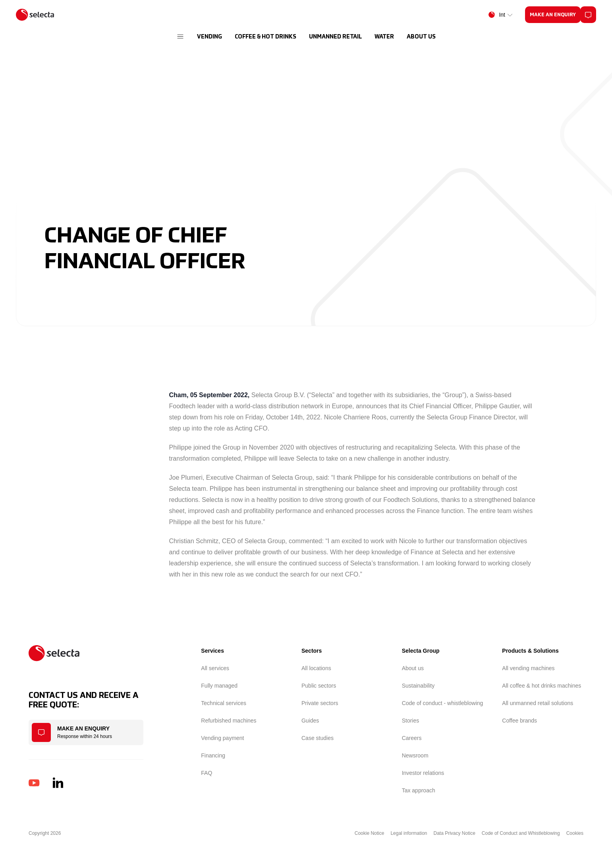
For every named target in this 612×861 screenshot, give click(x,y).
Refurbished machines (228, 720)
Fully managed (219, 685)
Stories (410, 720)
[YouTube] (34, 782)
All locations (316, 668)
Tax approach (418, 790)
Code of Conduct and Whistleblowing (521, 833)
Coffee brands (519, 720)
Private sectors (319, 703)
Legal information (408, 833)
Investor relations (423, 773)
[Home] (35, 14)
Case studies (317, 738)
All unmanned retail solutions (537, 703)
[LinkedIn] (58, 782)
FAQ (206, 773)
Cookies (574, 833)
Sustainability (418, 685)
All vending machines (528, 668)
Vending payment (222, 738)
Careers (412, 738)
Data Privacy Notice (454, 833)
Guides (310, 720)
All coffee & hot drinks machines (541, 685)
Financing (213, 755)
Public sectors (318, 685)
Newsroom (415, 755)
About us (413, 668)
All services (215, 668)
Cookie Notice (369, 833)
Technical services (223, 703)
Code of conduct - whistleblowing (442, 703)
